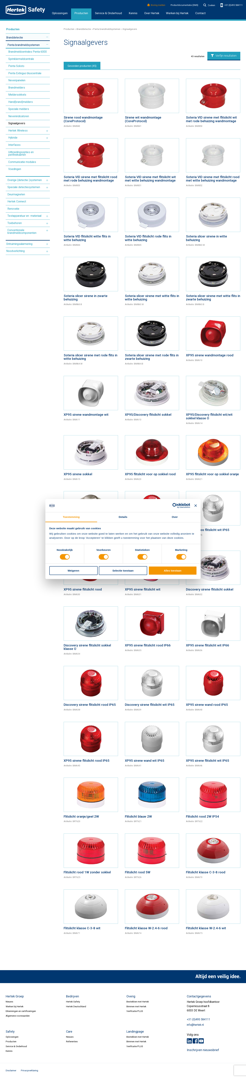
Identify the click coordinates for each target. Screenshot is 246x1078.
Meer (47, 37)
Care (69, 1031)
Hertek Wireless (18, 130)
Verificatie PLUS (134, 1011)
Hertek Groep (15, 996)
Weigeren (73, 570)
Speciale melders (18, 109)
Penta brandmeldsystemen (23, 45)
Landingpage (135, 1031)
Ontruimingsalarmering (19, 244)
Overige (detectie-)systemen (24, 180)
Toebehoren (14, 223)
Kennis (133, 13)
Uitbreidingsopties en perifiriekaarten (21, 154)
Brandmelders (16, 87)
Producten (81, 13)
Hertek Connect (16, 201)
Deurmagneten (16, 194)
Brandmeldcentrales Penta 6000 (27, 51)
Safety (10, 1031)
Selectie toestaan (123, 570)
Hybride (12, 137)
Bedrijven (72, 996)
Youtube (201, 1040)
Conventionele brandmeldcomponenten (21, 232)
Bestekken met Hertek (137, 1001)
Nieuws (9, 1001)
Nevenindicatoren (18, 116)
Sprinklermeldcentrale (21, 59)
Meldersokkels (17, 94)
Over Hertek (151, 13)
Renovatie (13, 208)
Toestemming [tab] (71, 516)
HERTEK (25, 9)
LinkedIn (189, 1040)
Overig (130, 996)
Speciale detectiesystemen (23, 187)
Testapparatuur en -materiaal (24, 215)
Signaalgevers (16, 123)
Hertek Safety (73, 1001)
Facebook (195, 1040)
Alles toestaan (172, 570)
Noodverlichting (15, 251)
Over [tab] (175, 516)
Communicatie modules (22, 162)
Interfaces (14, 145)
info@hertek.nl (195, 1024)
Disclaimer (11, 1070)
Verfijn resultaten (224, 55)
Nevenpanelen (16, 80)
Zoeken (209, 5)
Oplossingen (60, 13)
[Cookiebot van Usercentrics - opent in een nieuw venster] (175, 505)
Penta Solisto (16, 66)
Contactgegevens (199, 996)
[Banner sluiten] (195, 505)
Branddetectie (14, 37)
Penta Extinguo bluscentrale (24, 73)
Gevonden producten (82, 65)
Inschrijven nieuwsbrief (203, 1050)
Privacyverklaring (29, 1070)
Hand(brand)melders (20, 102)
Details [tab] (123, 516)
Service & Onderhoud (108, 13)
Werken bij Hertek (14, 1006)
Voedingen (14, 169)
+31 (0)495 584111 (231, 5)
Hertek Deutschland (76, 1006)
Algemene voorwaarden (18, 1015)
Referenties (72, 1041)
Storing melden (156, 5)
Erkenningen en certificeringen (21, 1011)
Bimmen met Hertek (136, 1006)
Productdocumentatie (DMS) (184, 5)
